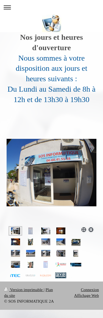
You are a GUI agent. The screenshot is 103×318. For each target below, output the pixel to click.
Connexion (90, 290)
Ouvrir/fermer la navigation (51, 7)
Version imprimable (24, 290)
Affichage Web (86, 295)
